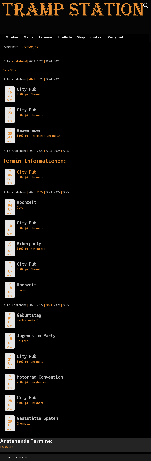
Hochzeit (26, 202)
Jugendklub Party (36, 335)
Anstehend (19, 79)
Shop (81, 37)
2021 (32, 150)
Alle (7, 61)
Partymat (115, 37)
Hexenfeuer (29, 130)
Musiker (12, 37)
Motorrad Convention (40, 377)
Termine (45, 37)
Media (29, 37)
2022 (32, 61)
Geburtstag (29, 315)
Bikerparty (29, 243)
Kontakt (96, 37)
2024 (48, 61)
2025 (57, 61)
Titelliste (64, 37)
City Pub (26, 89)
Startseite (11, 47)
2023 (40, 61)
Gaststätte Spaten (37, 418)
